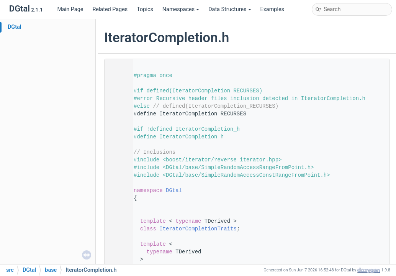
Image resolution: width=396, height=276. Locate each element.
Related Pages (110, 9)
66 (116, 229)
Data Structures (229, 9)
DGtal (14, 27)
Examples (272, 9)
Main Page (70, 9)
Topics (145, 9)
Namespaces (180, 9)
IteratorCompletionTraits (198, 229)
